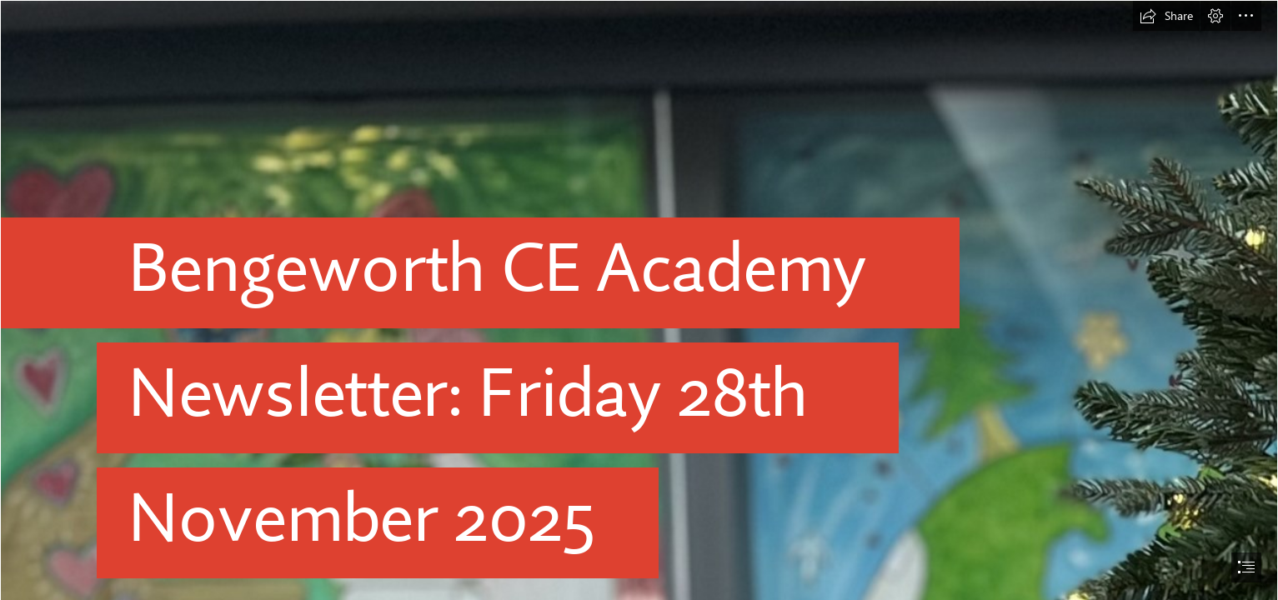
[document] (639, 300)
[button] (1166, 16)
